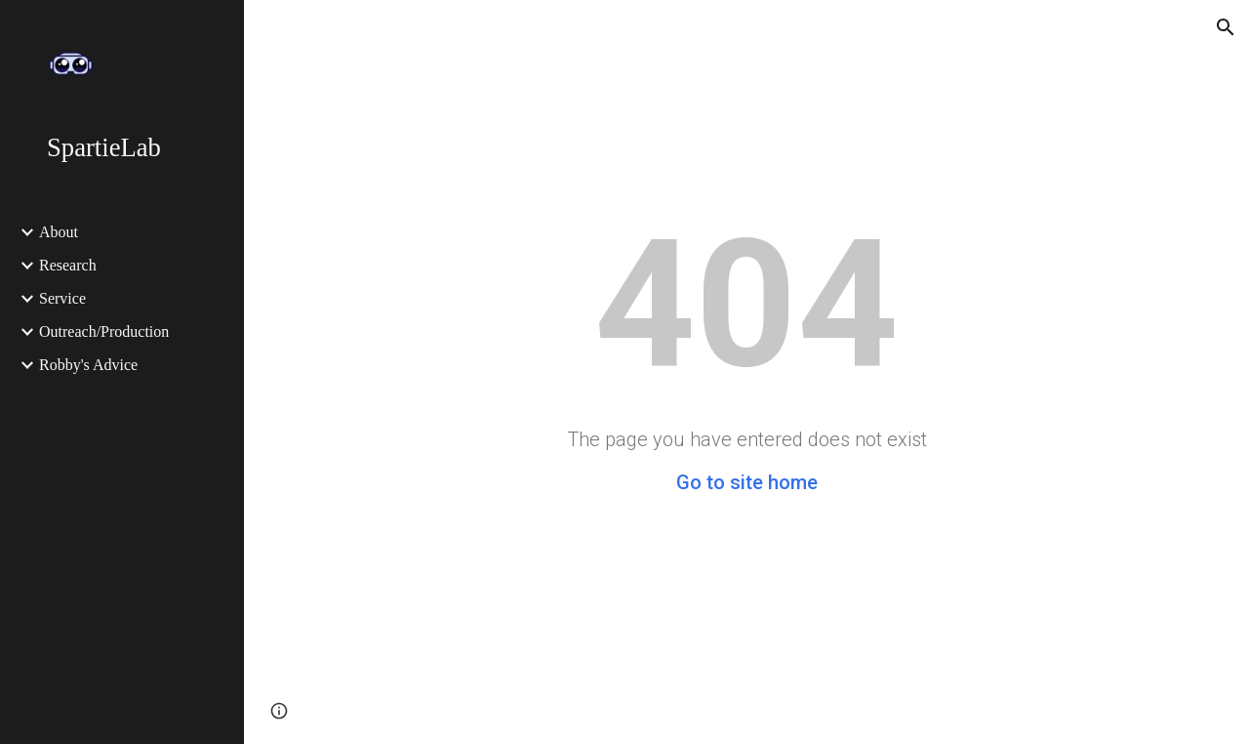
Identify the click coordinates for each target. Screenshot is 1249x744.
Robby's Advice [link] (88, 364)
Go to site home (747, 482)
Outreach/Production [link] (104, 331)
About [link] (58, 232)
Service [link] (62, 298)
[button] (1225, 27)
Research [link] (68, 265)
